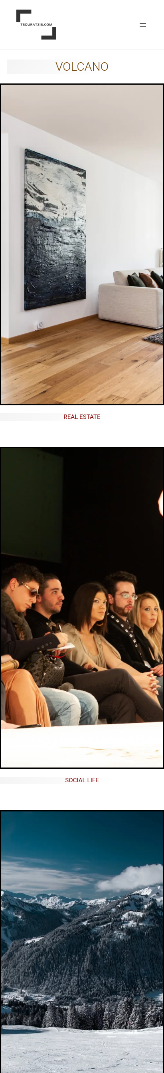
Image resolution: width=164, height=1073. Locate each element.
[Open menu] (143, 25)
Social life (82, 780)
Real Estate (81, 416)
